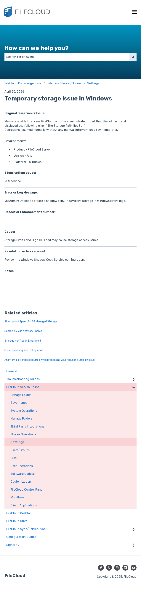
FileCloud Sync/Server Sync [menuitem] (26, 529)
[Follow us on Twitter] (109, 568)
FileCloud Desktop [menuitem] (18, 513)
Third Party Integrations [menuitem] (27, 426)
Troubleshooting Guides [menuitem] (23, 379)
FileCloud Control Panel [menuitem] (26, 489)
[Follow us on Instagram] (117, 568)
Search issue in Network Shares (23, 331)
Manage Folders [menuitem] (21, 418)
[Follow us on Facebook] (101, 568)
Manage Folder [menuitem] (20, 395)
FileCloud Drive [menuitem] (16, 521)
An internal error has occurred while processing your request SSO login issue (49, 359)
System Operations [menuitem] (23, 410)
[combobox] (66, 56)
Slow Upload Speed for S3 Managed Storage (30, 321)
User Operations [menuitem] (21, 466)
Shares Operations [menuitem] (23, 434)
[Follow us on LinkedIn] (125, 568)
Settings (93, 83)
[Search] (133, 56)
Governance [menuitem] (18, 402)
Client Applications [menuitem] (23, 505)
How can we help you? (36, 48)
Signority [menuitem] (12, 545)
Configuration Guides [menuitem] (21, 537)
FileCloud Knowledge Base (22, 83)
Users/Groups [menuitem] (20, 450)
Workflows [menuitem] (17, 497)
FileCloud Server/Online (64, 83)
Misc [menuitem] (13, 458)
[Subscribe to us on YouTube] (134, 568)
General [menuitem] (11, 371)
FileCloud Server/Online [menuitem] (22, 387)
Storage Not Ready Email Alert (22, 340)
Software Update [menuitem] (22, 474)
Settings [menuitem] (17, 442)
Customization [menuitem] (20, 481)
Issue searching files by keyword (23, 350)
